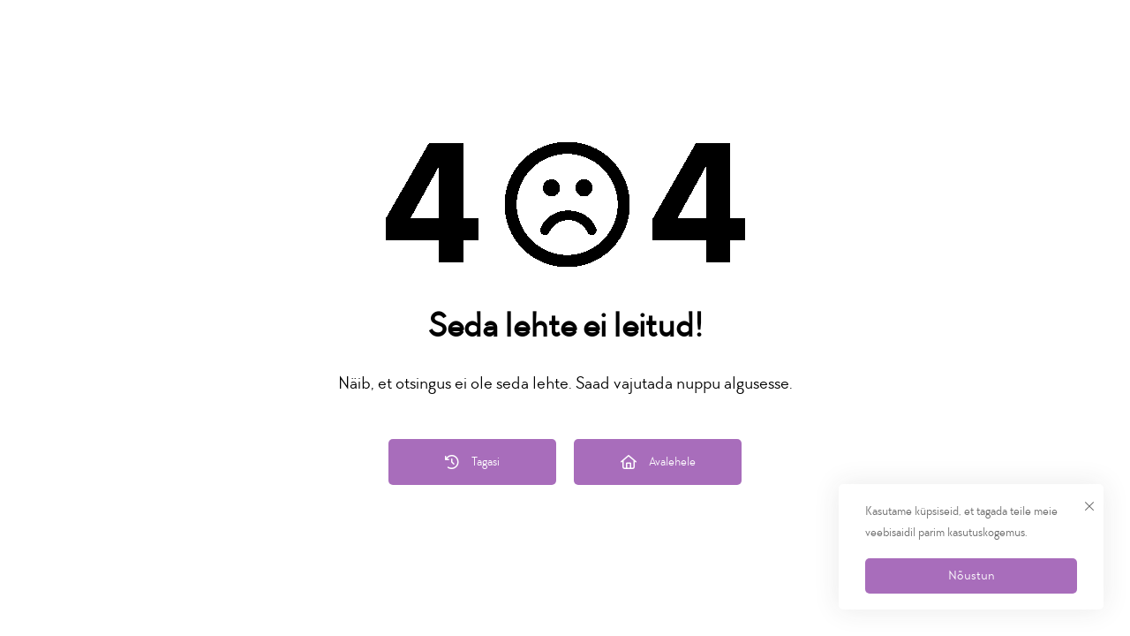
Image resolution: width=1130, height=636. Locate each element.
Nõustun (971, 575)
